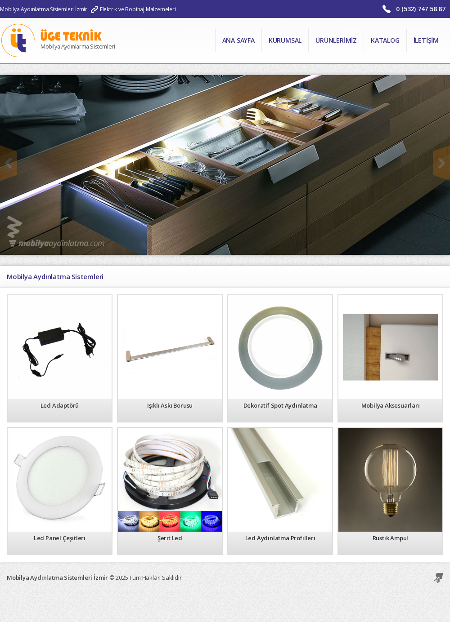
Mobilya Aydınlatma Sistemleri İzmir (43, 9)
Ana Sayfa (238, 40)
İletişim (426, 40)
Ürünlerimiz (336, 40)
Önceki (8, 163)
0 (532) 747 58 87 (421, 8)
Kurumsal (285, 40)
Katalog (385, 40)
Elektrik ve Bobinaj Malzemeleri (138, 9)
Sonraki (441, 163)
